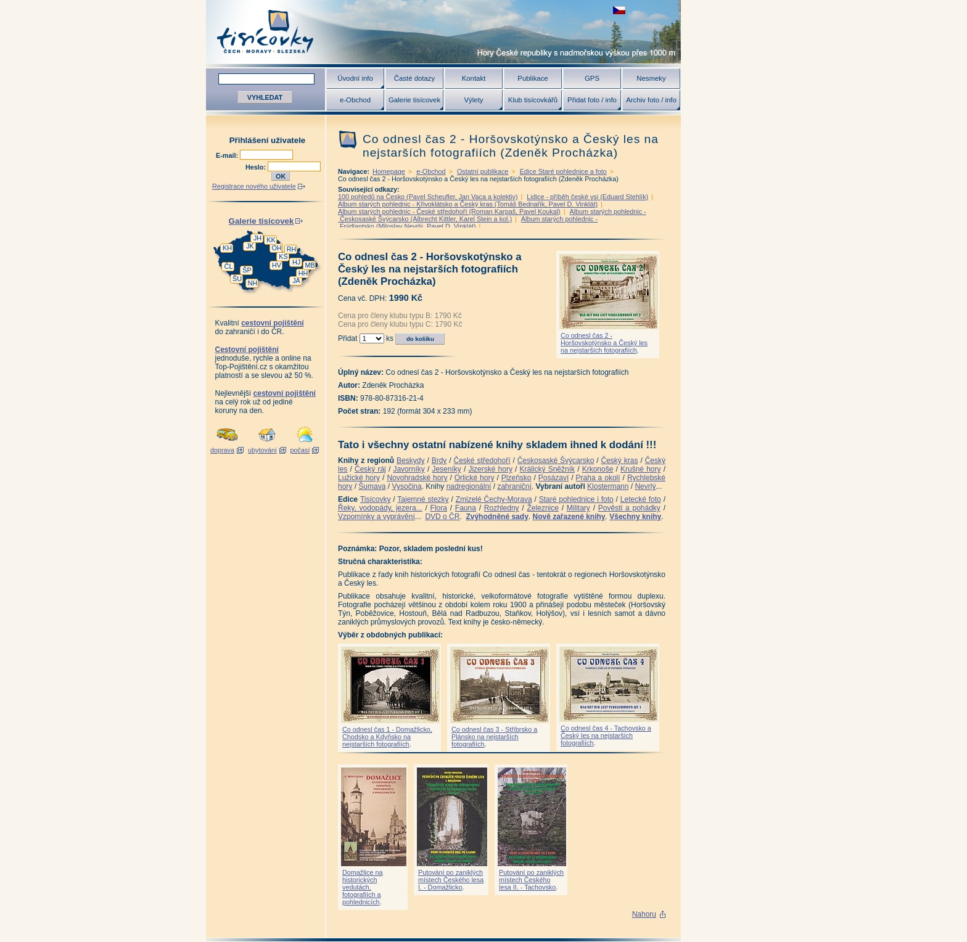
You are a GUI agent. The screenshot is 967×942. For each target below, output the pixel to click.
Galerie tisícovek (414, 100)
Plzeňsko (516, 477)
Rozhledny (501, 508)
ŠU (237, 278)
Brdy (439, 460)
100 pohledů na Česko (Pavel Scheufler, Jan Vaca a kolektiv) (428, 196)
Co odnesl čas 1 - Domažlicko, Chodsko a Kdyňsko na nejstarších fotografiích (387, 737)
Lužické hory (359, 477)
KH (227, 248)
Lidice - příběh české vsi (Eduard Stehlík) (587, 196)
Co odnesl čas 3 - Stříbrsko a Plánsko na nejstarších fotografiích (494, 737)
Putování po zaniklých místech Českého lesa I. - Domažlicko (451, 880)
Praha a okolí (598, 477)
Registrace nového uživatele (254, 186)
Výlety (473, 100)
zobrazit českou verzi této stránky (619, 10)
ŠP (246, 270)
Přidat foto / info (592, 100)
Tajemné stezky (422, 499)
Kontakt (474, 78)
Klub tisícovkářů (533, 100)
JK (250, 246)
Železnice (543, 508)
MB (310, 265)
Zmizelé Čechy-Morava (494, 499)
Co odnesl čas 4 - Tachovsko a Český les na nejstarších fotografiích (606, 735)
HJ (296, 262)
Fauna (465, 508)
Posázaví (553, 477)
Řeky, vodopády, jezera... (380, 508)
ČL (228, 266)
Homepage (388, 171)
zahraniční (514, 486)
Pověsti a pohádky (629, 508)
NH (253, 283)
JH (257, 238)
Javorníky (408, 469)
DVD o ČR (442, 516)
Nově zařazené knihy (568, 516)
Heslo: (256, 167)
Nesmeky (650, 78)
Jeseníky (446, 469)
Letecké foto (640, 499)
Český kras (619, 460)
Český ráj (370, 469)
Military (578, 508)
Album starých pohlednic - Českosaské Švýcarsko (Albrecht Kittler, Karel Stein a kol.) (492, 215)
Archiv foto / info (651, 100)
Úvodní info (355, 78)
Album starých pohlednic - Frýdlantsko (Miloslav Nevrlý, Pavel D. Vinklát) (468, 222)
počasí (300, 450)
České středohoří (482, 460)
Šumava (371, 486)
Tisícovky (375, 499)
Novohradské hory (417, 477)
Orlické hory (475, 477)
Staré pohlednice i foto (576, 499)
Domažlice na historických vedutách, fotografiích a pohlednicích (362, 887)
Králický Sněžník (547, 469)
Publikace (532, 78)
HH (303, 273)
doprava (222, 450)
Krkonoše (598, 469)
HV (276, 265)
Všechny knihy (635, 516)
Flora (438, 508)
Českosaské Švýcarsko (556, 460)
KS (283, 256)
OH (276, 248)
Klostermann (607, 486)
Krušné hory (640, 469)
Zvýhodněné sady (497, 516)
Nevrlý (645, 486)
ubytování (262, 450)
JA (296, 280)
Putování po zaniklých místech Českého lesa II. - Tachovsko (531, 880)
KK (270, 240)
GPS (592, 78)
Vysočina (406, 486)
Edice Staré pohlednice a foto (563, 171)
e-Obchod (355, 100)
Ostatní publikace (482, 171)
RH (292, 249)
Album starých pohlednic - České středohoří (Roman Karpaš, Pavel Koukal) (449, 211)
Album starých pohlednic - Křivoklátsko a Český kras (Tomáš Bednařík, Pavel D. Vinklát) (468, 204)
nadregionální (469, 486)
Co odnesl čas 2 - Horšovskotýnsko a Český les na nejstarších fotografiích (604, 343)
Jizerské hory (490, 469)
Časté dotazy (414, 78)
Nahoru (644, 914)
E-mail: (228, 155)
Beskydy (410, 460)
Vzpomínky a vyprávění (376, 516)
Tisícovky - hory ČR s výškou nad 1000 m (443, 31)
